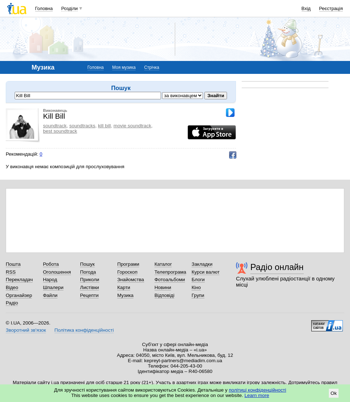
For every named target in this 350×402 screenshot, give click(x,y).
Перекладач (19, 279)
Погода (88, 272)
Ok (334, 393)
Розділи (69, 8)
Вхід (306, 8)
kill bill (104, 125)
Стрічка (151, 67)
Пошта (13, 264)
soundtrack (55, 125)
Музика (125, 295)
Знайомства (130, 279)
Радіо (12, 303)
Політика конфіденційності (84, 330)
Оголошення (57, 272)
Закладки (201, 264)
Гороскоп (127, 272)
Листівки (89, 287)
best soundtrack (60, 131)
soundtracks (82, 125)
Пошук (87, 264)
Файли (50, 295)
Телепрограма (170, 272)
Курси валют (205, 272)
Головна (44, 8)
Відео (12, 287)
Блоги (198, 279)
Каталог (163, 264)
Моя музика (124, 67)
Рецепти (89, 295)
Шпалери (53, 287)
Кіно (196, 287)
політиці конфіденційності (257, 390)
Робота (51, 264)
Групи (197, 295)
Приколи (89, 279)
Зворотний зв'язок (26, 330)
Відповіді (165, 295)
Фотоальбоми (170, 279)
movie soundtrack (132, 125)
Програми (128, 264)
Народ (50, 279)
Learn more (257, 395)
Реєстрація (331, 8)
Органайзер (19, 295)
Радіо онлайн (277, 267)
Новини (163, 287)
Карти (123, 287)
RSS (11, 272)
